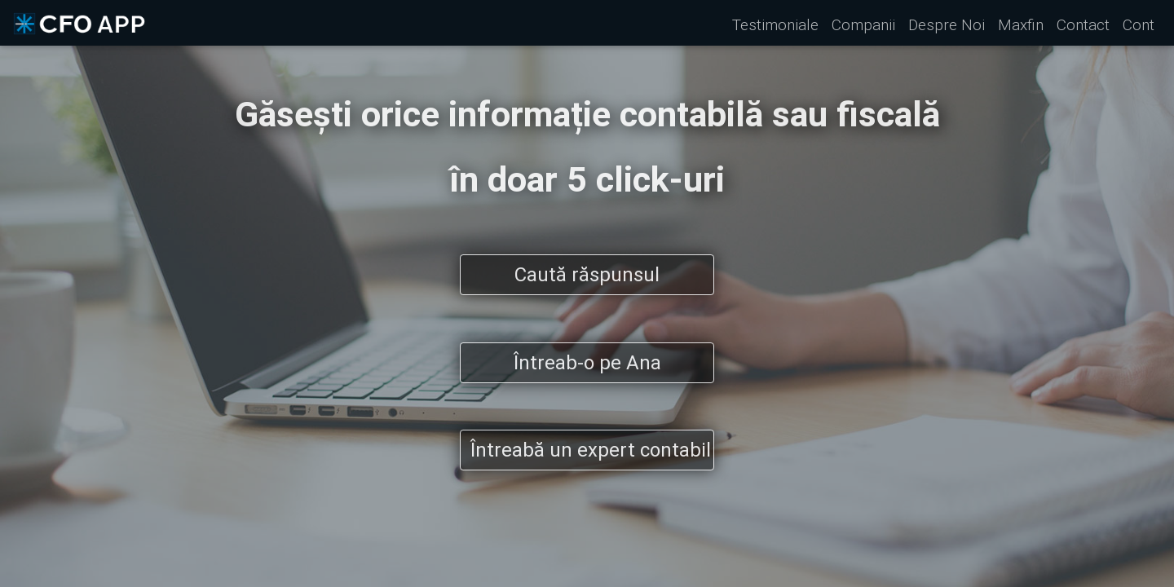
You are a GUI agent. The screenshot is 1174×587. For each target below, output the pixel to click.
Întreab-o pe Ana (587, 362)
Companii (863, 24)
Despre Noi (946, 24)
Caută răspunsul (587, 274)
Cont (1138, 24)
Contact (1083, 24)
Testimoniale (775, 24)
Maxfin (1021, 24)
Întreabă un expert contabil (590, 449)
